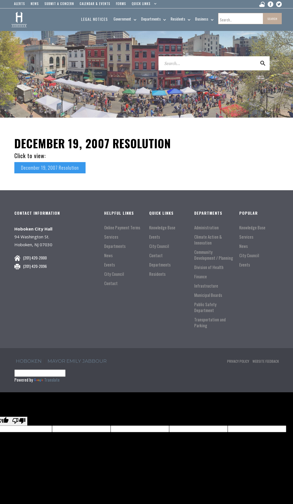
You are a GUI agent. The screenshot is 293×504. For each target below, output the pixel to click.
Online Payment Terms (122, 227)
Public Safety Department (205, 307)
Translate (47, 380)
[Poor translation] (18, 421)
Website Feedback (265, 361)
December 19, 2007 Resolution (50, 167)
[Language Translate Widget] (40, 373)
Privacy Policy (238, 361)
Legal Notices (94, 19)
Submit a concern (59, 3)
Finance (200, 276)
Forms (121, 3)
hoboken (29, 361)
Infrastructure (206, 286)
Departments (115, 246)
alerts (19, 3)
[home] (19, 19)
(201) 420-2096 (35, 266)
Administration (206, 227)
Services (111, 237)
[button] (143, 5)
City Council (114, 274)
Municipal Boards (208, 295)
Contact (111, 283)
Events (109, 265)
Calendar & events (95, 3)
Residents (157, 274)
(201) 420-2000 (35, 258)
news (35, 3)
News (108, 255)
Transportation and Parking (210, 322)
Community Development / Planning (213, 255)
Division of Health (208, 267)
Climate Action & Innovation (208, 240)
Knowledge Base (162, 227)
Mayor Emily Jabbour (77, 361)
